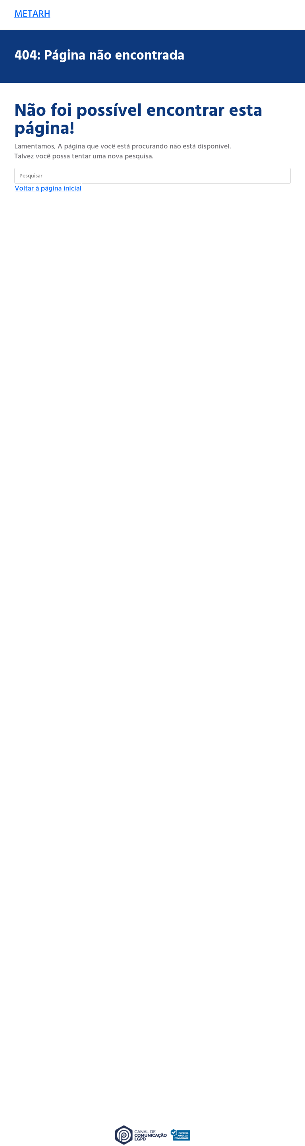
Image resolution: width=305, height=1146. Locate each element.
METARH (32, 14)
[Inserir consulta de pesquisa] (152, 176)
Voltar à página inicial (48, 189)
